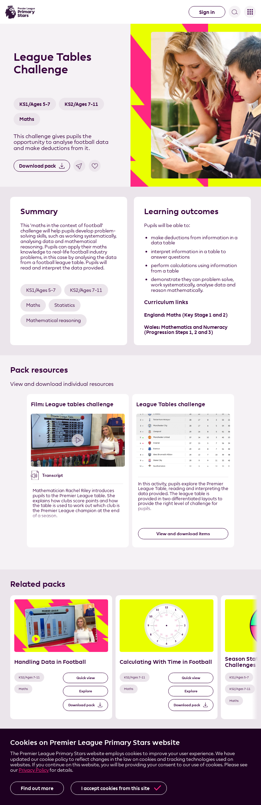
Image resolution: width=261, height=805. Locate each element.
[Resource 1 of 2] (78, 470)
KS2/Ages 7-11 (81, 104)
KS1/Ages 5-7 (34, 104)
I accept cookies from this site (115, 788)
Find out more (37, 788)
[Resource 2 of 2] (183, 470)
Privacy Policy (34, 770)
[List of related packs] (130, 663)
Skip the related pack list (3, 595)
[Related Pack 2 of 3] (167, 657)
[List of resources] (130, 476)
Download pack (37, 166)
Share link (79, 166)
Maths (26, 119)
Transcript (52, 475)
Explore (85, 691)
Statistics (64, 305)
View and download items (183, 533)
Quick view (85, 678)
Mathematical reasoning (53, 320)
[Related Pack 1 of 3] (61, 657)
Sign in (207, 12)
